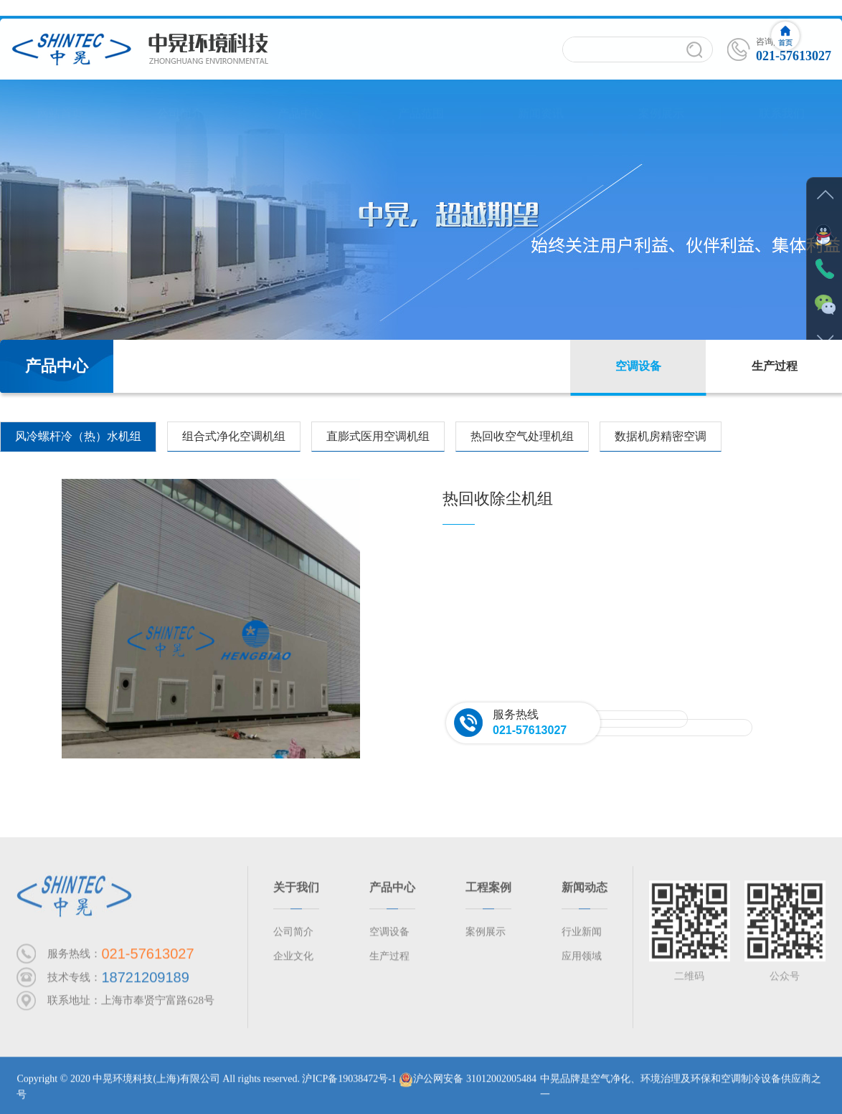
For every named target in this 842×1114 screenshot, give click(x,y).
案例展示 (661, 100)
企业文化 (293, 960)
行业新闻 (582, 935)
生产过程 (775, 366)
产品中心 (300, 100)
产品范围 (421, 100)
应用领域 (582, 960)
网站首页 (60, 100)
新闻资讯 (541, 100)
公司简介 (180, 100)
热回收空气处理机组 (522, 436)
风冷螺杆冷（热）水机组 (78, 436)
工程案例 (488, 891)
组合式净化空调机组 (233, 436)
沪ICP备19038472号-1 (349, 1082)
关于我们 (296, 891)
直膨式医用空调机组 (378, 436)
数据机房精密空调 (660, 436)
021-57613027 (530, 730)
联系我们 (782, 100)
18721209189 (145, 981)
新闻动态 (584, 891)
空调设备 (638, 366)
